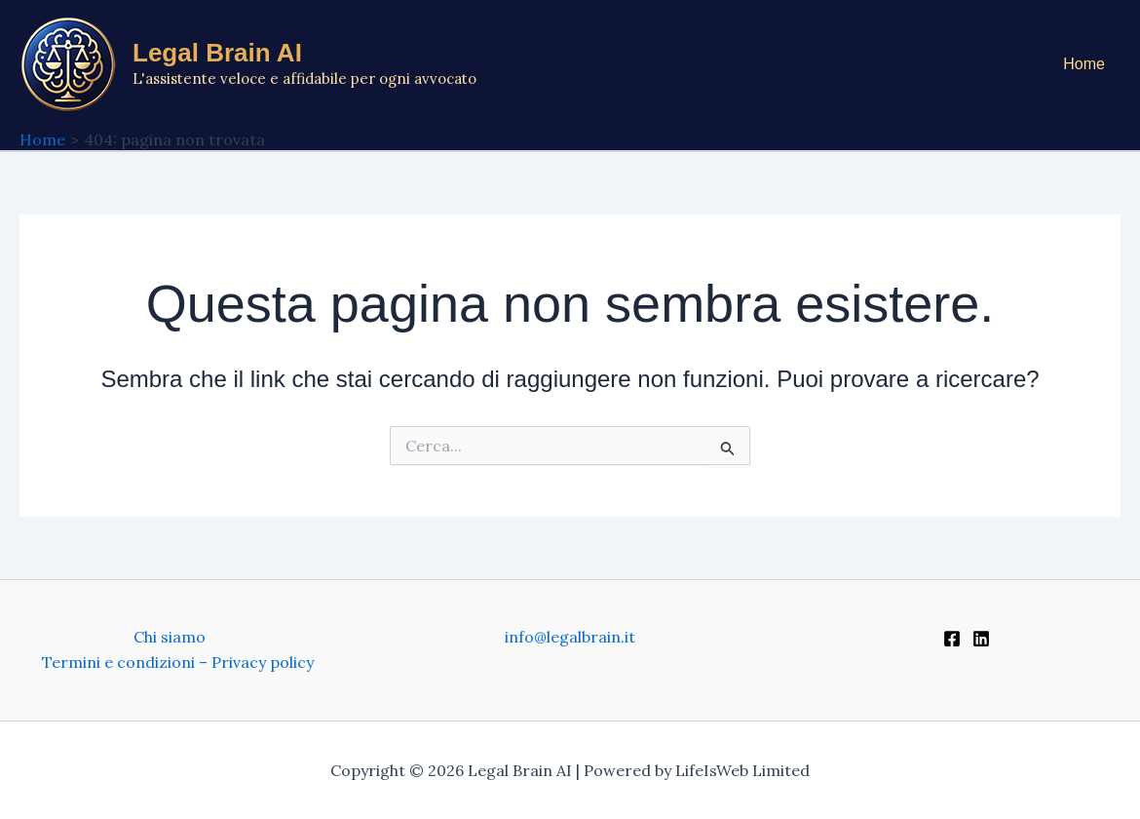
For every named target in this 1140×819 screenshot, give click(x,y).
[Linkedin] (981, 638)
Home (1084, 64)
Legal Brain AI (217, 52)
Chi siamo (169, 636)
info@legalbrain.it (570, 636)
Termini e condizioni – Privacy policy (178, 662)
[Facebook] (952, 638)
